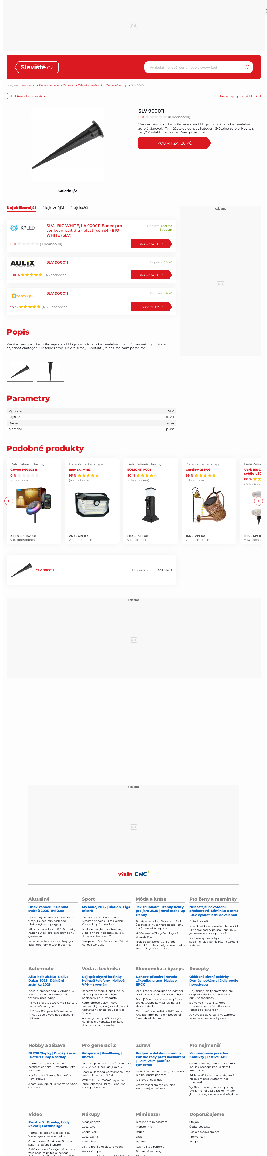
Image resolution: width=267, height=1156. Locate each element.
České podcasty (199, 1126)
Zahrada (68, 85)
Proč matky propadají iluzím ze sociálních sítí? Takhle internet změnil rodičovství (214, 941)
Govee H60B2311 (23, 469)
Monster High (145, 1126)
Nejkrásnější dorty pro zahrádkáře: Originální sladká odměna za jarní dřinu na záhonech (211, 994)
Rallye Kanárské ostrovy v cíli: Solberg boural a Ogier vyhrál (53, 1004)
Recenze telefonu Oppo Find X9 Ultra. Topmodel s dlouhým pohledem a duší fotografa (103, 994)
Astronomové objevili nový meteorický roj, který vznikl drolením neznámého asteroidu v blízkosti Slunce (106, 1008)
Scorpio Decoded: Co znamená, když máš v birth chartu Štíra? (106, 1073)
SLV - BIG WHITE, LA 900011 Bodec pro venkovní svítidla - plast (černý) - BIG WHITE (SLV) (84, 230)
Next (258, 501)
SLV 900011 (151, 111)
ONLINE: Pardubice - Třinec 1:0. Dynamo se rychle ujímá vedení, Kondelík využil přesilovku (103, 921)
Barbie (140, 1131)
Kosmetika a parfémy (150, 1146)
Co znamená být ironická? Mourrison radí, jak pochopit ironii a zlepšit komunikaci (213, 1067)
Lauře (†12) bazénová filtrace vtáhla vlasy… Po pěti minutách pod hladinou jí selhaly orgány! (50, 921)
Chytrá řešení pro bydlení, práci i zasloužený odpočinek (156, 1086)
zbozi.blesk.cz (91, 1141)
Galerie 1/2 (67, 191)
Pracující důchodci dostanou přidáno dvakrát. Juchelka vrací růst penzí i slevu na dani (159, 1003)
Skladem (166, 229)
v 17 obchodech (139, 540)
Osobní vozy (90, 1131)
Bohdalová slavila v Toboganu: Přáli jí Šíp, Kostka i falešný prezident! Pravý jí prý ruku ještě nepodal (159, 925)
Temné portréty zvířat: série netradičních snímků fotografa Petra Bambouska (51, 1067)
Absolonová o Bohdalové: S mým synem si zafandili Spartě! (50, 1142)
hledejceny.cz (91, 1122)
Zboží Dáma (90, 1136)
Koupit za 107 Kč (151, 307)
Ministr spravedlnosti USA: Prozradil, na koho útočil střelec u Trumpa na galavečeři (51, 933)
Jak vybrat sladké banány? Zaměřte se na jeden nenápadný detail (212, 1016)
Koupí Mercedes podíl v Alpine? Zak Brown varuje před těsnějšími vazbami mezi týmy (51, 994)
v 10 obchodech (22, 540)
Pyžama (141, 1141)
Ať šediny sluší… (199, 921)
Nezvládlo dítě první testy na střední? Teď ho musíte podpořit (160, 1073)
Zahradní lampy (116, 85)
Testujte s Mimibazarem (151, 1122)
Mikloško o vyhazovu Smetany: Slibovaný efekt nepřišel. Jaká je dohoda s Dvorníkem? (103, 933)
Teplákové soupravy (148, 1151)
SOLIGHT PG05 (139, 469)
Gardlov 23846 (198, 469)
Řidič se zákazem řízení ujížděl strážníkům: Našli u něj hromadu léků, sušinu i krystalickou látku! (160, 945)
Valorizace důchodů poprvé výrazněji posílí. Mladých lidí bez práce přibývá (160, 992)
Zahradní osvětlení (90, 85)
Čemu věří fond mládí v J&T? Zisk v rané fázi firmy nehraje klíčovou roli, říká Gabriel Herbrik (159, 1015)
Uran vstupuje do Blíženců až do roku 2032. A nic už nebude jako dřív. (106, 1065)
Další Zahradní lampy (27, 464)
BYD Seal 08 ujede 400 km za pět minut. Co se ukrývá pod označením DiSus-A (52, 1015)
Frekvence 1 (197, 1136)
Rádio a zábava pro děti (204, 1131)
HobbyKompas (92, 1151)
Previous (9, 501)
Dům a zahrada (49, 85)
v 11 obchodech (80, 540)
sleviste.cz (27, 85)
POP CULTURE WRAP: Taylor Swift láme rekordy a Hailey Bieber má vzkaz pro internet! (104, 1084)
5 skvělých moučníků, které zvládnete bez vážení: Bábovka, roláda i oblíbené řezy (209, 1006)
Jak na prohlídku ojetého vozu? (102, 1146)
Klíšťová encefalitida (149, 1079)
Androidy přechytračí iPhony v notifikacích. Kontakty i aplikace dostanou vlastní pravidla (102, 1022)
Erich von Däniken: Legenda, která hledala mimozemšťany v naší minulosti (211, 1079)
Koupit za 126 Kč (177, 143)
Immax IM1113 (80, 469)
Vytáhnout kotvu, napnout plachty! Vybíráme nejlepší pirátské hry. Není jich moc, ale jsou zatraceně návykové (214, 1091)
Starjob (194, 1122)
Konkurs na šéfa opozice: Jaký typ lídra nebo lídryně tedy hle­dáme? (50, 943)
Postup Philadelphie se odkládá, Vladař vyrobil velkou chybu (49, 1134)
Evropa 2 (195, 1141)
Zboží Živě (89, 1126)
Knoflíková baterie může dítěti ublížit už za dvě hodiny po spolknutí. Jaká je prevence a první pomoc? (213, 930)
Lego (139, 1136)
